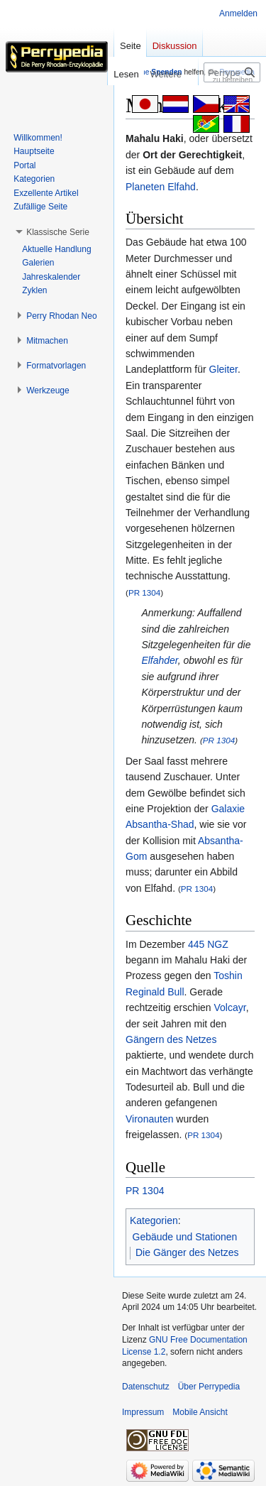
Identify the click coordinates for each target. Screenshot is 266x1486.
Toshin (228, 975)
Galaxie (228, 808)
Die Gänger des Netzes (187, 1252)
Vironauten (149, 1119)
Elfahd (181, 186)
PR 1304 (144, 592)
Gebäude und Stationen (185, 1236)
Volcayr (230, 1007)
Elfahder (159, 660)
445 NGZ (208, 944)
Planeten (145, 186)
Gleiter (223, 369)
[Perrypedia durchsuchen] (232, 72)
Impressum (143, 1412)
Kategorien (154, 1220)
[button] (57, 232)
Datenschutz (146, 1387)
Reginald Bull (155, 992)
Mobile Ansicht (199, 1412)
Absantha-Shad (160, 824)
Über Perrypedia (209, 1387)
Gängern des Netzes (171, 1039)
